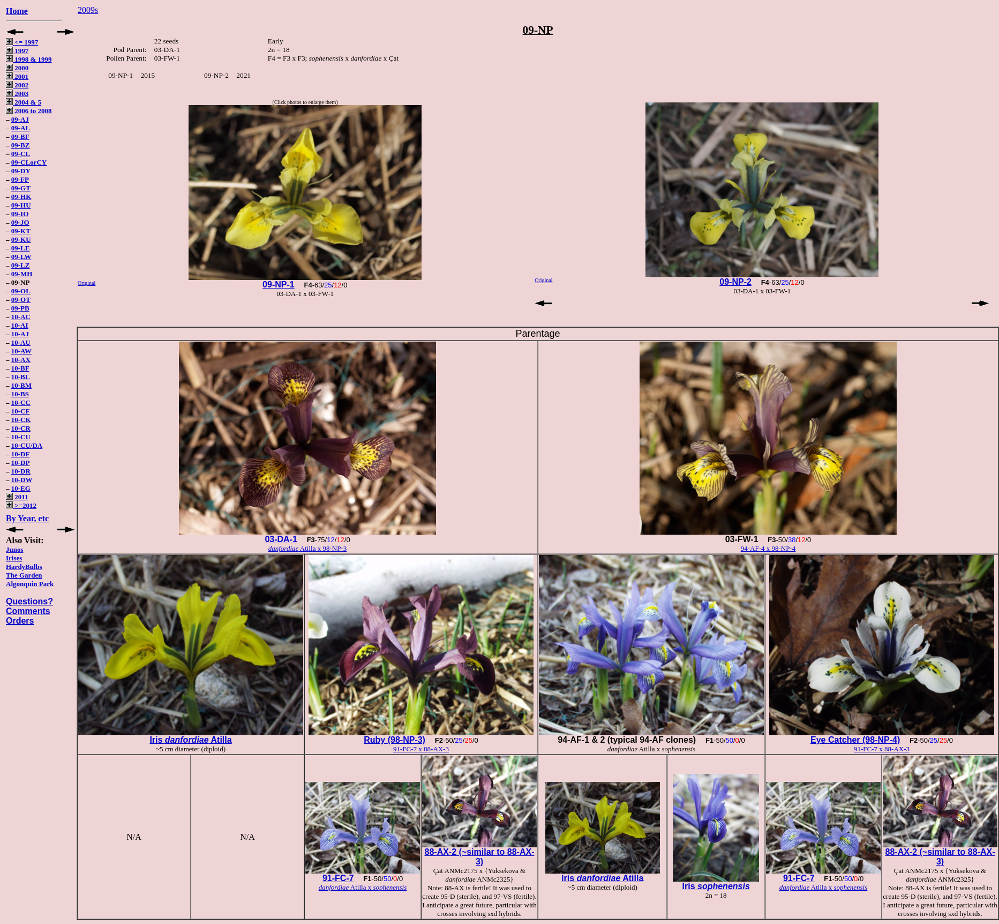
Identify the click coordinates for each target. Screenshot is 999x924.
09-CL (20, 154)
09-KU (21, 239)
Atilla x (363, 887)
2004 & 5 (23, 102)
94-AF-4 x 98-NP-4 (768, 548)
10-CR (21, 428)
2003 (17, 94)
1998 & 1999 (29, 59)
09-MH (22, 274)
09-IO (20, 214)
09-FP (20, 179)
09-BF (20, 136)
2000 (17, 68)
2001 (17, 76)
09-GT (21, 188)
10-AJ (20, 334)
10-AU (21, 342)
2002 (17, 85)
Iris (716, 886)
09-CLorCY (29, 162)
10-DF (20, 454)
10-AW (21, 351)
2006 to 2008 (29, 111)
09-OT (21, 299)
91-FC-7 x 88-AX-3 (421, 749)
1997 (17, 51)
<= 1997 (22, 42)
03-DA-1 (281, 539)
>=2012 (21, 505)
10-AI (19, 325)
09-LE (20, 248)
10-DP (20, 463)
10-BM (21, 385)
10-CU (21, 437)
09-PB (20, 308)
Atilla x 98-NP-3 (307, 548)
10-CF (20, 411)
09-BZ (20, 145)
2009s (88, 9)
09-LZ (20, 265)
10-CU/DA (27, 445)
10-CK (21, 420)
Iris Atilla (190, 739)
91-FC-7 (338, 878)
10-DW (22, 480)
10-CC (21, 402)
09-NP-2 (735, 281)
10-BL (20, 377)
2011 (17, 497)
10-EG (21, 488)
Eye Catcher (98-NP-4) (855, 739)
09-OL (21, 291)
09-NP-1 (278, 284)
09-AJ (20, 119)
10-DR (21, 471)
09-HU (21, 205)
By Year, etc (27, 518)
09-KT (21, 231)
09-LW (21, 257)
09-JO (20, 222)
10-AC (21, 317)
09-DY (21, 171)
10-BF (20, 368)
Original (86, 283)
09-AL (20, 128)
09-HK (21, 197)
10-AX (21, 360)
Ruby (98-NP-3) (394, 739)
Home (17, 11)
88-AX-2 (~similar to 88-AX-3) (480, 856)
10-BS (20, 394)
